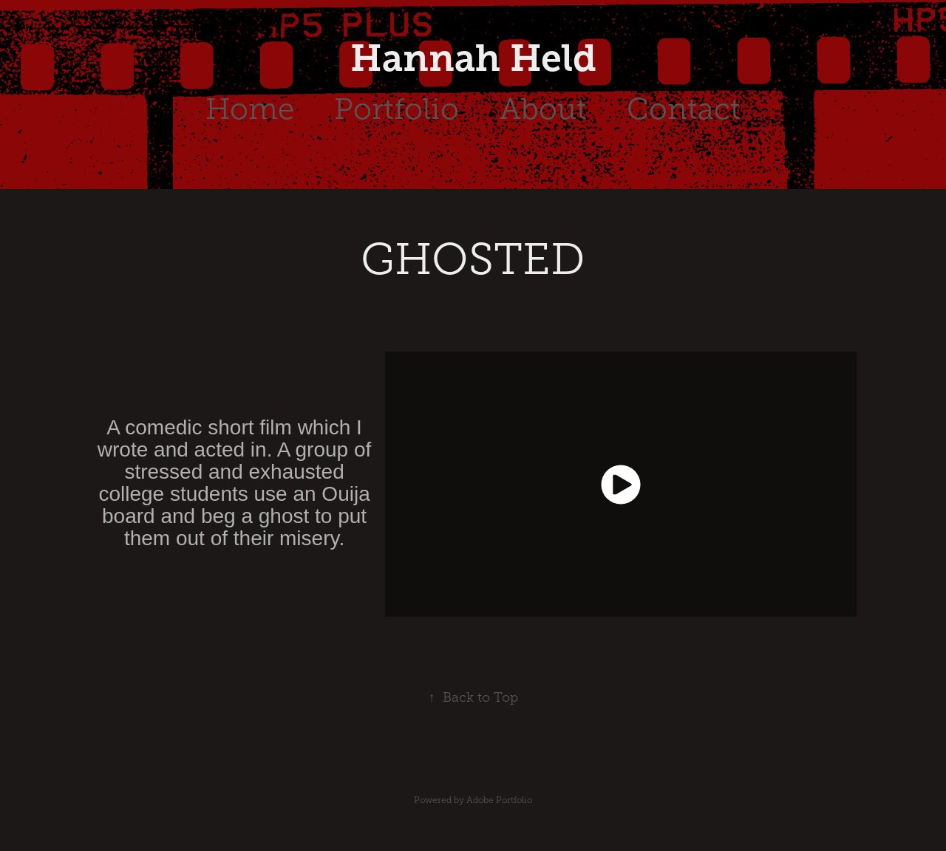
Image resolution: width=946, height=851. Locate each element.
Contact (684, 109)
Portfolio (396, 109)
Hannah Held (473, 58)
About (543, 109)
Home (249, 109)
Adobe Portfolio (499, 800)
